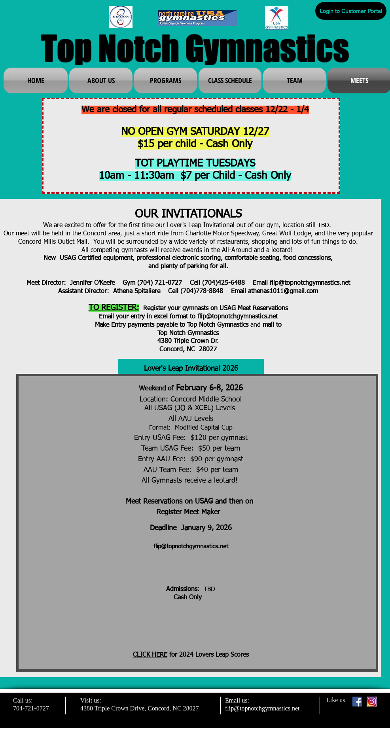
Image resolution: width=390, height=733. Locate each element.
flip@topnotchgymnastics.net (310, 283)
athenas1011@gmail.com (283, 291)
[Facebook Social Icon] (357, 701)
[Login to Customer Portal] (350, 11)
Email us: (237, 700)
